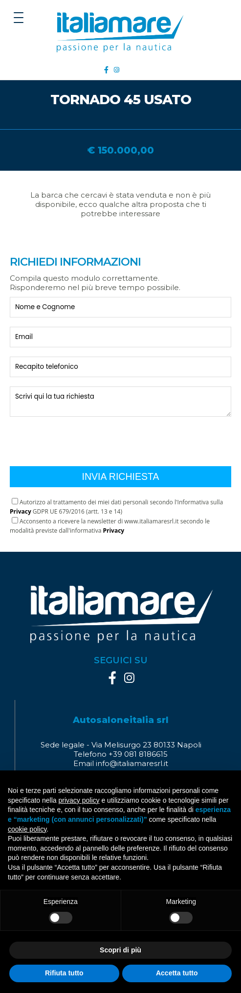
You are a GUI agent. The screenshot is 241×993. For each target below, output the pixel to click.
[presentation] (84, 438)
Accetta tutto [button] (177, 973)
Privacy (20, 511)
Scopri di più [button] (120, 950)
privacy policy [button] (79, 800)
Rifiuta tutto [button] (64, 973)
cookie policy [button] (27, 829)
